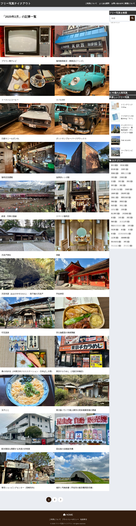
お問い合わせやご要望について (123, 3)
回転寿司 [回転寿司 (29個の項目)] (125, 193)
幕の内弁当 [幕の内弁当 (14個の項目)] (116, 241)
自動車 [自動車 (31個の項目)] (114, 193)
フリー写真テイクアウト (16, 3)
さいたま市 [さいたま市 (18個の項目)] (124, 221)
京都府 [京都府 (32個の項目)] (128, 189)
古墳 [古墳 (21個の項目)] (124, 209)
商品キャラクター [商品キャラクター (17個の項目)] (118, 225)
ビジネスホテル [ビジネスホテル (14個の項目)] (124, 233)
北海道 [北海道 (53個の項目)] (123, 177)
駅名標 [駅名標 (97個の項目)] (114, 169)
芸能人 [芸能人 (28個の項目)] (114, 197)
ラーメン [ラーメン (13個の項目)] (128, 246)
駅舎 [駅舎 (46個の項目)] (130, 181)
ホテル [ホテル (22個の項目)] (114, 209)
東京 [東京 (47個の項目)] (121, 181)
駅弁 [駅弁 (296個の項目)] (114, 165)
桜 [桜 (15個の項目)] (113, 233)
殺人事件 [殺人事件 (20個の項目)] (115, 213)
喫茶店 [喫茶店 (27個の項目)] (123, 201)
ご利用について (91, 3)
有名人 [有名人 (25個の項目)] (123, 205)
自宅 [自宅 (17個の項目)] (130, 225)
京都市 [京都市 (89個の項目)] (124, 169)
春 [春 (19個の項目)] (113, 217)
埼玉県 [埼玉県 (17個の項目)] (114, 229)
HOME (68, 514)
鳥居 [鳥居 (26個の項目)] (114, 205)
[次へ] (60, 499)
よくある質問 (104, 3)
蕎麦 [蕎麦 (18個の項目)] (114, 221)
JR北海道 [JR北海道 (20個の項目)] (127, 213)
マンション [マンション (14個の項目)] (116, 246)
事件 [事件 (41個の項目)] (114, 185)
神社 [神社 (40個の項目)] (122, 185)
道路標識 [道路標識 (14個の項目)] (125, 237)
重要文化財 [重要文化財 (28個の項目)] (126, 197)
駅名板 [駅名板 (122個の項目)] (124, 165)
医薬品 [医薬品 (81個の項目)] (114, 173)
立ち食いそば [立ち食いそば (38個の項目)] (116, 189)
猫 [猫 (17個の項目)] (123, 229)
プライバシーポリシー (70, 519)
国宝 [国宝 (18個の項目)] (130, 217)
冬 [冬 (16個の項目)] (130, 229)
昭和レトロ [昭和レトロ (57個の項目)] (126, 173)
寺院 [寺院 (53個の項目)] (114, 177)
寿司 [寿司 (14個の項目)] (126, 241)
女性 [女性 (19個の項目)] (121, 217)
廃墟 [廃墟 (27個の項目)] (114, 201)
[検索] (132, 18)
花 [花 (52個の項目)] (113, 181)
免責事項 (83, 519)
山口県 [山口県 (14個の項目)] (114, 237)
